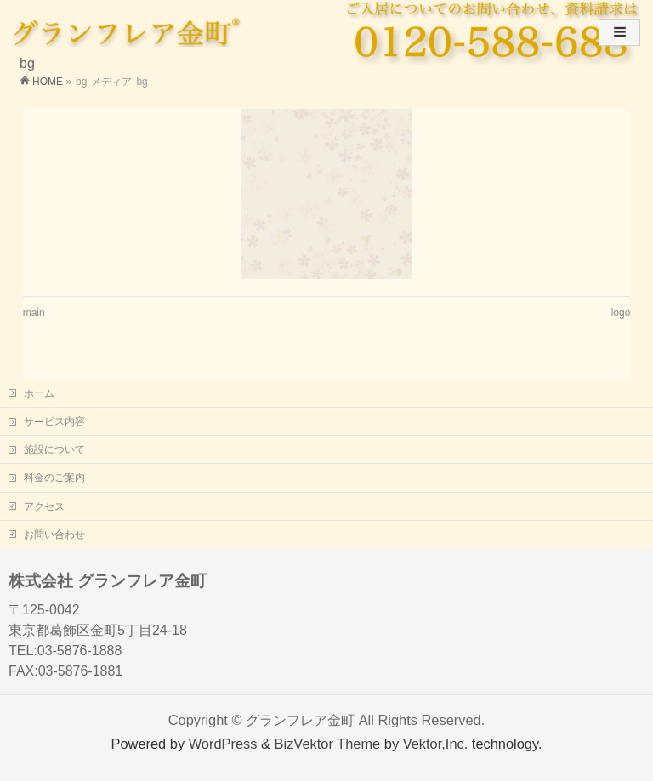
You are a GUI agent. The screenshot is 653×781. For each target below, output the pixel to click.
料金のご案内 (54, 478)
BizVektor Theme (328, 743)
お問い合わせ (54, 534)
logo (621, 313)
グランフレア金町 (300, 719)
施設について (54, 450)
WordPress (223, 743)
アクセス (44, 506)
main (34, 313)
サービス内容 (54, 421)
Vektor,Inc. (435, 743)
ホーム (39, 393)
